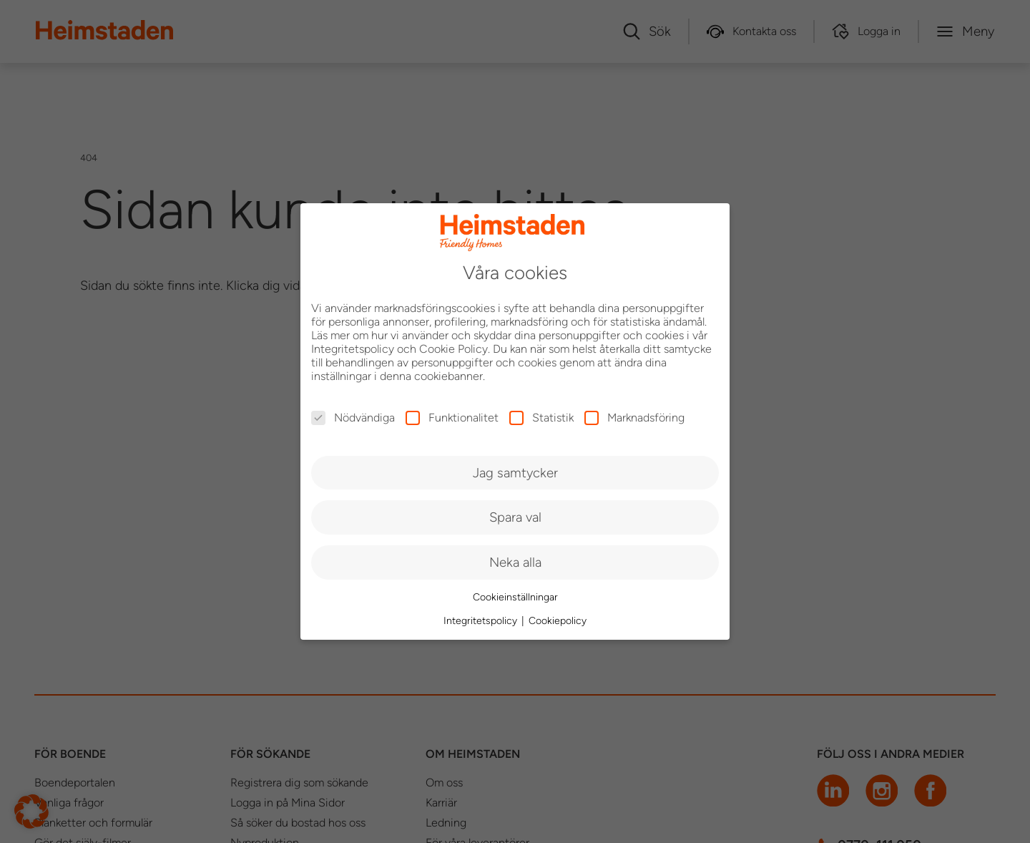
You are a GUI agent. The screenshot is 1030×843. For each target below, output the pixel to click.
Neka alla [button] (515, 562)
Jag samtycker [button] (515, 472)
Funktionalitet (452, 417)
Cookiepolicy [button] (558, 621)
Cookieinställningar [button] (515, 597)
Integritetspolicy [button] (481, 621)
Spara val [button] (515, 517)
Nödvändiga (353, 417)
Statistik (541, 417)
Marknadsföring (634, 417)
